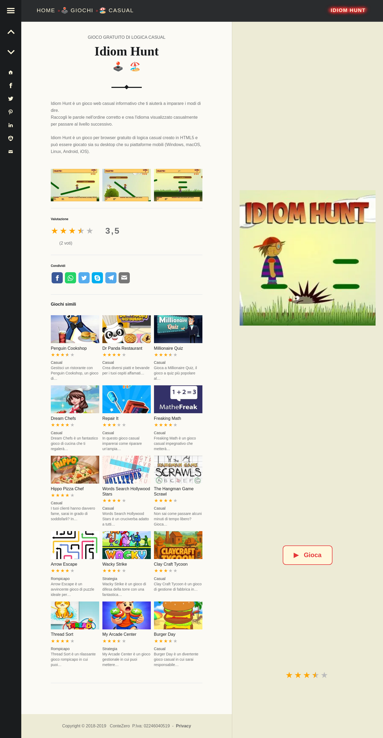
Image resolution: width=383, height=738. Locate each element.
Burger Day (165, 634)
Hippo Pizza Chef (67, 489)
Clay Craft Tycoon (171, 564)
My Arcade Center (119, 634)
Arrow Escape (64, 564)
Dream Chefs (63, 418)
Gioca (308, 554)
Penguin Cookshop (69, 348)
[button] (10, 10)
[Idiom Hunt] (307, 258)
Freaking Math (167, 418)
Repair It (110, 418)
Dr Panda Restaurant (122, 348)
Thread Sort (62, 634)
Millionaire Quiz (168, 348)
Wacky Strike (114, 564)
